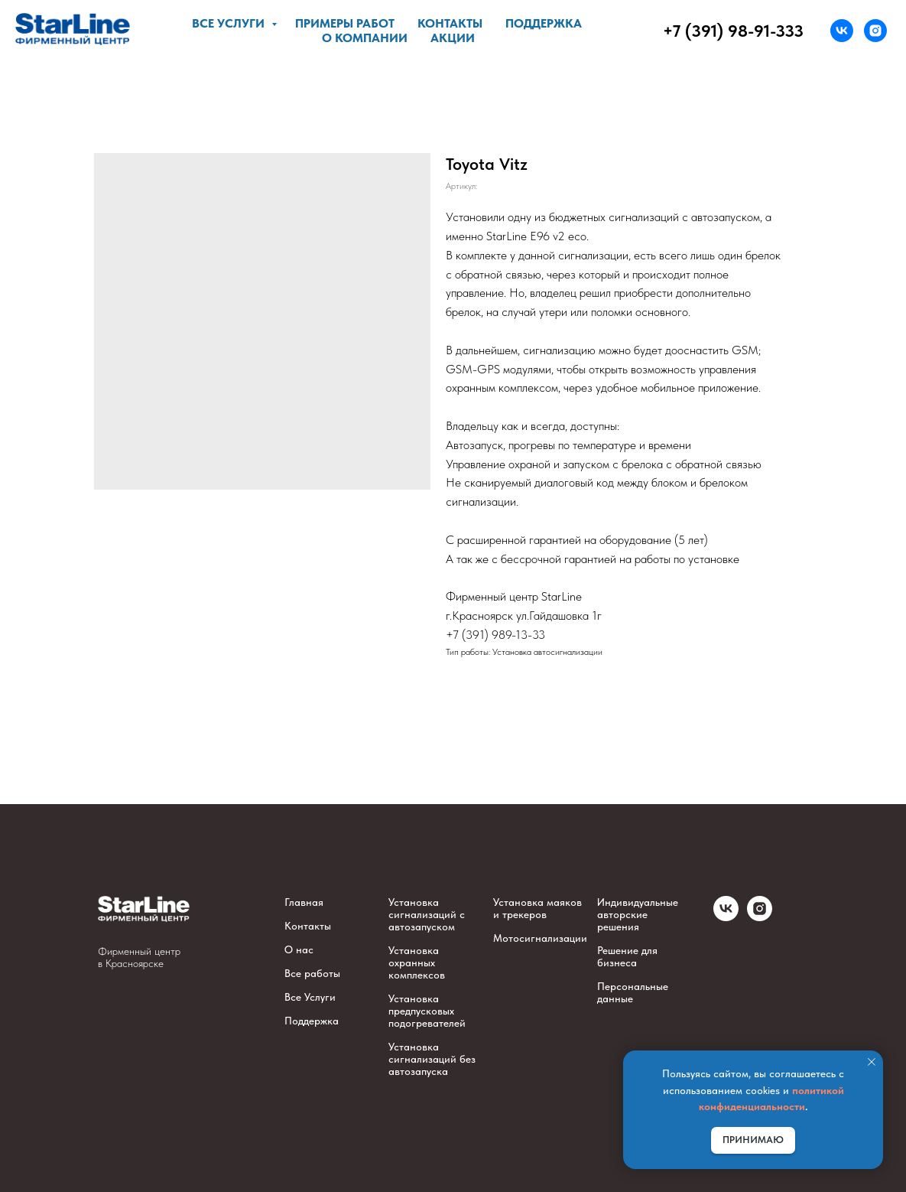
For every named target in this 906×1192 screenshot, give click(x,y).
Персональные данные (632, 992)
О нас (298, 949)
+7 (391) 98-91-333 (733, 31)
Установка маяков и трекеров (537, 908)
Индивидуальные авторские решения (637, 914)
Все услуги (230, 23)
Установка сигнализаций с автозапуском (426, 914)
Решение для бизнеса (627, 956)
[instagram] (875, 30)
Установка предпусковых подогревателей (427, 1010)
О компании (365, 38)
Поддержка (543, 23)
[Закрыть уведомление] (871, 1062)
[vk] (841, 30)
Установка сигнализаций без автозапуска (432, 1059)
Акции (452, 38)
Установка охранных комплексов (416, 962)
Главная (303, 902)
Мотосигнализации (540, 938)
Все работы (312, 973)
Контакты (449, 23)
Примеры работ (345, 23)
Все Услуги (310, 997)
